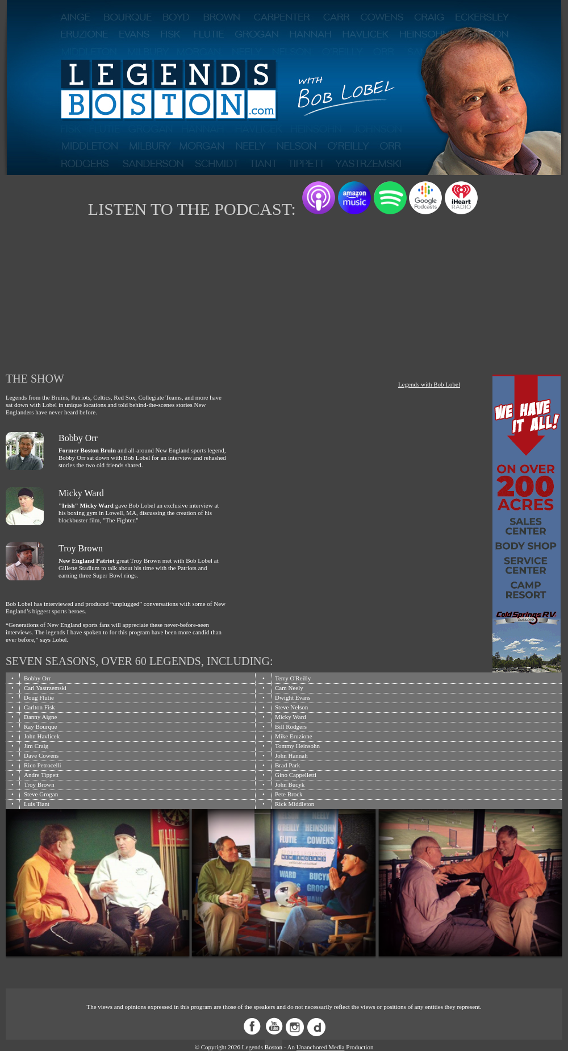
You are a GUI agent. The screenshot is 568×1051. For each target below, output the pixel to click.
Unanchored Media (320, 1047)
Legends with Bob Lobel (429, 384)
